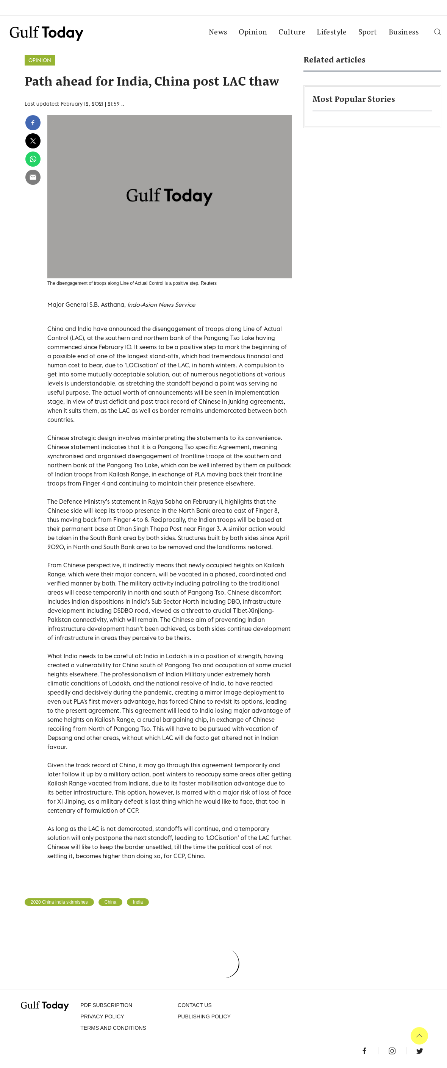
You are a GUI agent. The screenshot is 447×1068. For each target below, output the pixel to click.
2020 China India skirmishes (59, 902)
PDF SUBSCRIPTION (106, 1005)
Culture (291, 32)
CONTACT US (195, 1005)
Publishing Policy (204, 1016)
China (110, 902)
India (138, 902)
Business (404, 32)
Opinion (253, 32)
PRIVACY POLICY (102, 1016)
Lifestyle (332, 32)
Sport (367, 32)
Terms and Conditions (113, 1028)
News (218, 32)
